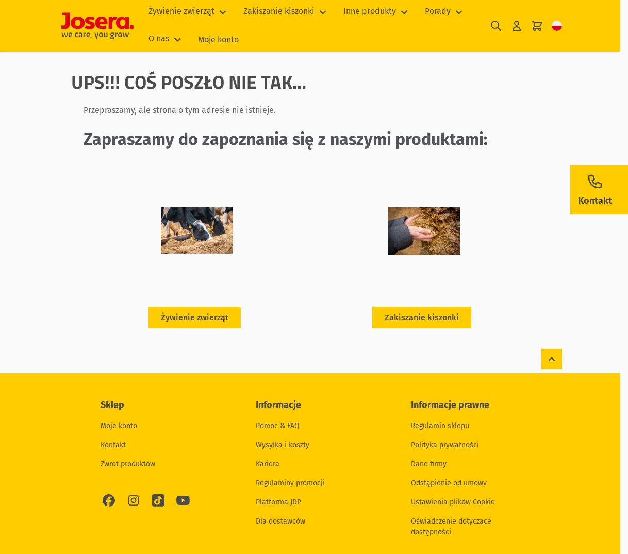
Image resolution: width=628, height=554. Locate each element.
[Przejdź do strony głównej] (97, 26)
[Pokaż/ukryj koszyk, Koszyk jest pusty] (537, 26)
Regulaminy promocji (290, 483)
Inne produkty (369, 11)
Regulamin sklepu (440, 425)
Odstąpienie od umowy (449, 483)
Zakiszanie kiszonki (279, 11)
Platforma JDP (278, 502)
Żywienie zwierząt (181, 11)
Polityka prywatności (445, 445)
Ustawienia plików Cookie (453, 502)
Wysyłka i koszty (282, 445)
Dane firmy (429, 464)
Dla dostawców (280, 521)
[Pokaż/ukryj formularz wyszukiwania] (496, 26)
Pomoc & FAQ (278, 425)
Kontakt (113, 445)
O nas (158, 38)
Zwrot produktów (128, 464)
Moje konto (218, 39)
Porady (438, 11)
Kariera (267, 464)
